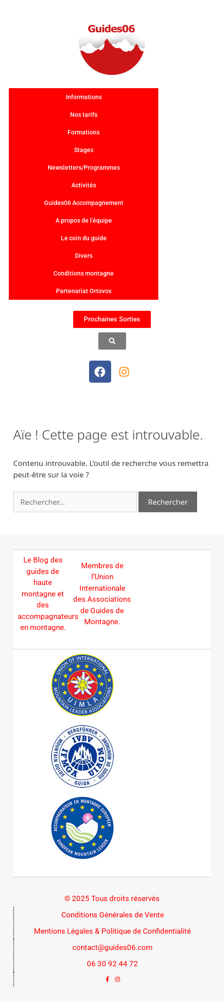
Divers (84, 255)
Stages (83, 149)
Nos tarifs (83, 114)
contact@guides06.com (112, 947)
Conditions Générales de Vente (112, 914)
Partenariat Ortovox (84, 290)
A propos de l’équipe (84, 220)
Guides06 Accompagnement (83, 202)
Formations (83, 132)
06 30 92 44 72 (112, 963)
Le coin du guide (84, 238)
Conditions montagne (83, 273)
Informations (84, 97)
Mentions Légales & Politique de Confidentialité (112, 931)
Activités (83, 185)
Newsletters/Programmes (84, 167)
